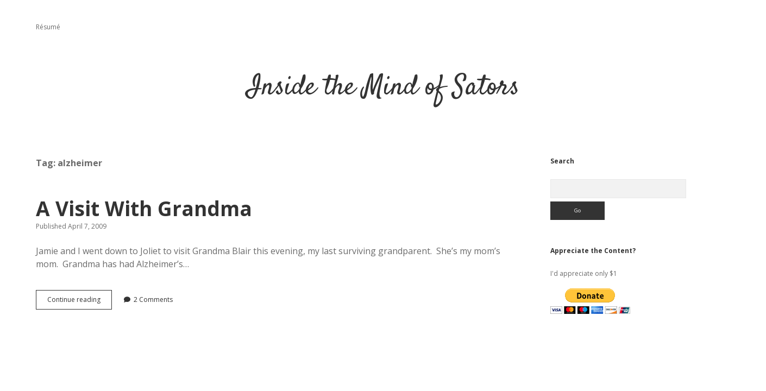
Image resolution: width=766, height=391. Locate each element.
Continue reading (79, 302)
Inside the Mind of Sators (383, 88)
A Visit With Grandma (144, 208)
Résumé (48, 26)
